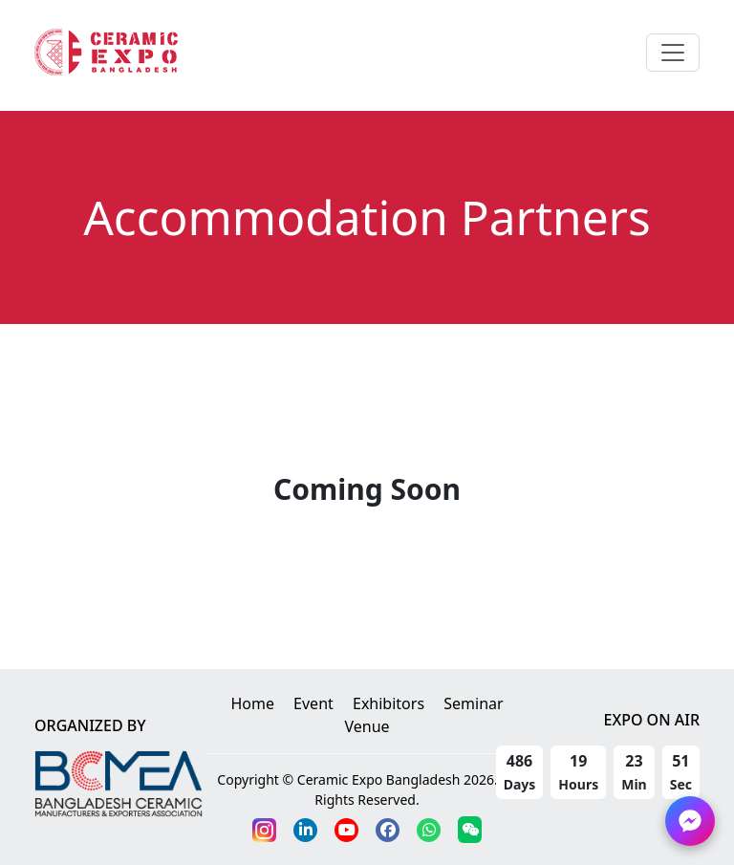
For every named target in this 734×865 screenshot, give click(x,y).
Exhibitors (388, 703)
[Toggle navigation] (673, 52)
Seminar (473, 703)
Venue (366, 726)
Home (252, 703)
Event (313, 703)
